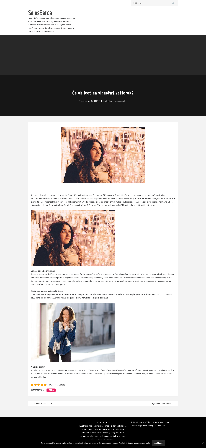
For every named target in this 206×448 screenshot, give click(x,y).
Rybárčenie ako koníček (162, 403)
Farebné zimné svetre (43, 403)
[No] (202, 443)
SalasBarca (40, 12)
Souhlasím (158, 443)
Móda (51, 390)
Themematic (159, 425)
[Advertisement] (103, 55)
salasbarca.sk (119, 101)
